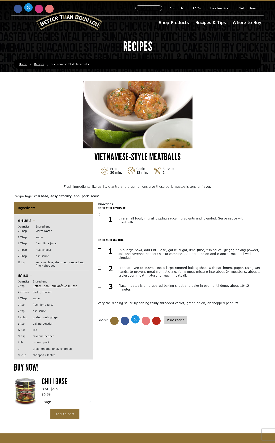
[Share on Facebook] (125, 321)
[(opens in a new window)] (25, 391)
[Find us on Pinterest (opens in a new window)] (49, 9)
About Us (177, 8)
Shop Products (174, 22)
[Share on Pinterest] (146, 321)
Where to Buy (246, 22)
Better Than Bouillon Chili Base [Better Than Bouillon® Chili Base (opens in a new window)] (55, 285)
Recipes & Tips (210, 22)
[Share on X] (135, 319)
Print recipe (175, 320)
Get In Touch (248, 8)
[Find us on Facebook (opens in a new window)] (18, 9)
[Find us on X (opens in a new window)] (28, 7)
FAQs (197, 8)
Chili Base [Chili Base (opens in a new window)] (54, 381)
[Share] (114, 321)
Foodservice (219, 8)
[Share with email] (156, 321)
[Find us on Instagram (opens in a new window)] (39, 9)
